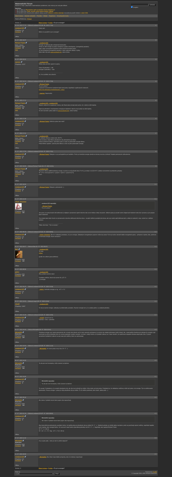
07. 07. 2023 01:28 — (34, 413)
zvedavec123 (19, 28)
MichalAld (18, 332)
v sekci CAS (84, 13)
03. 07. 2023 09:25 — (34, 286)
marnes (17, 62)
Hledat (45, 16)
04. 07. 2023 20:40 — (33, 329)
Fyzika (50, 22)
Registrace (52, 16)
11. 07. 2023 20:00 (20, 454)
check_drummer (20, 202)
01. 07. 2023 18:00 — (34, 166)
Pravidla (39, 16)
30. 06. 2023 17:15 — (34, 25)
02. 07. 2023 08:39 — (34, 232)
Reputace (18, 32)
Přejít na (37, 473)
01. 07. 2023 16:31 (20, 59)
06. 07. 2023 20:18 (20, 397)
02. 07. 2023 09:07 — (31, 246)
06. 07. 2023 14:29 (20, 360)
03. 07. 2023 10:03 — (32, 301)
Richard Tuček (20, 43)
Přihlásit (29, 19)
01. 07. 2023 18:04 (20, 184)
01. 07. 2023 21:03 (20, 199)
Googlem (134, 7)
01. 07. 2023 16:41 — (34, 81)
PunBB (155, 472)
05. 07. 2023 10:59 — (34, 345)
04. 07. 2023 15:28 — (34, 315)
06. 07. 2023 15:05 (20, 376)
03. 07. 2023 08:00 (20, 269)
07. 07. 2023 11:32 (20, 438)
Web (16, 50)
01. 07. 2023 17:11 (20, 100)
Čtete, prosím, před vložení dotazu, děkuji (40, 11)
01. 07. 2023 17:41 (20, 133)
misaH (17, 304)
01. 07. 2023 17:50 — (34, 151)
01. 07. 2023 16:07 (20, 40)
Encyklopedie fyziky (63, 16)
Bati (16, 249)
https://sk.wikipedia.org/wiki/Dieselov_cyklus (51, 89)
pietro (17, 272)
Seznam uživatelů (30, 16)
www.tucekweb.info (56, 52)
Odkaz (41, 253)
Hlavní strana (19, 16)
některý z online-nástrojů (56, 13)
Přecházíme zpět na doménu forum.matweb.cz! (40, 10)
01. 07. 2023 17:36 (20, 118)
